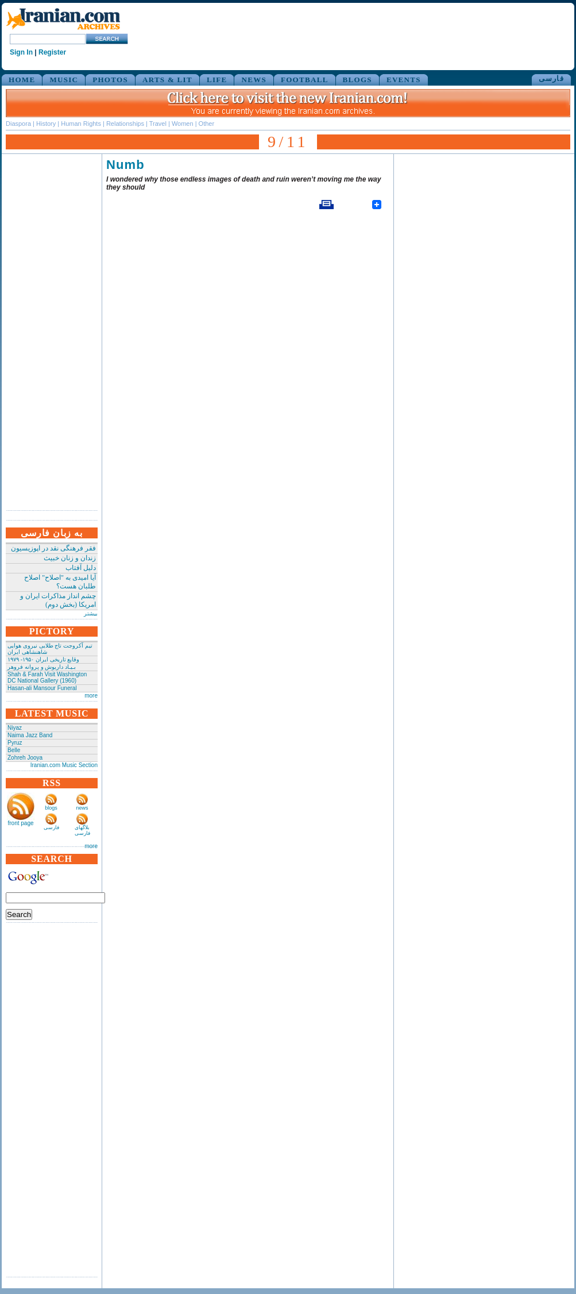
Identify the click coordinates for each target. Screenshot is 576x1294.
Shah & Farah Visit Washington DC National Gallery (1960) (47, 677)
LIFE (217, 79)
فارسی (552, 78)
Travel (158, 123)
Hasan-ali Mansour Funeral (42, 688)
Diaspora (18, 123)
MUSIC (63, 79)
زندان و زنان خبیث (70, 558)
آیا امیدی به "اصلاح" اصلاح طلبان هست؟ (60, 581)
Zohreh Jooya (24, 757)
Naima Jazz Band (29, 735)
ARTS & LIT (167, 79)
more (91, 695)
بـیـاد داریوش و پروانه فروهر (41, 667)
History (46, 123)
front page (20, 823)
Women (183, 123)
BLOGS (357, 79)
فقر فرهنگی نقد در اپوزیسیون (53, 548)
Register (52, 52)
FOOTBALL (304, 79)
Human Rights (81, 123)
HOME (22, 79)
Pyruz (14, 743)
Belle (13, 750)
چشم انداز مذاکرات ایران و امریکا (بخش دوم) (58, 600)
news (82, 808)
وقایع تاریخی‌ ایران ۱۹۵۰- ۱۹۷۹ (43, 659)
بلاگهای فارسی (82, 830)
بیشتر (91, 613)
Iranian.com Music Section (64, 765)
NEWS (253, 79)
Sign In (21, 52)
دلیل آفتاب (80, 568)
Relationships (125, 123)
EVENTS (403, 79)
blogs (51, 808)
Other (207, 123)
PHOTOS (110, 79)
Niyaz (14, 728)
